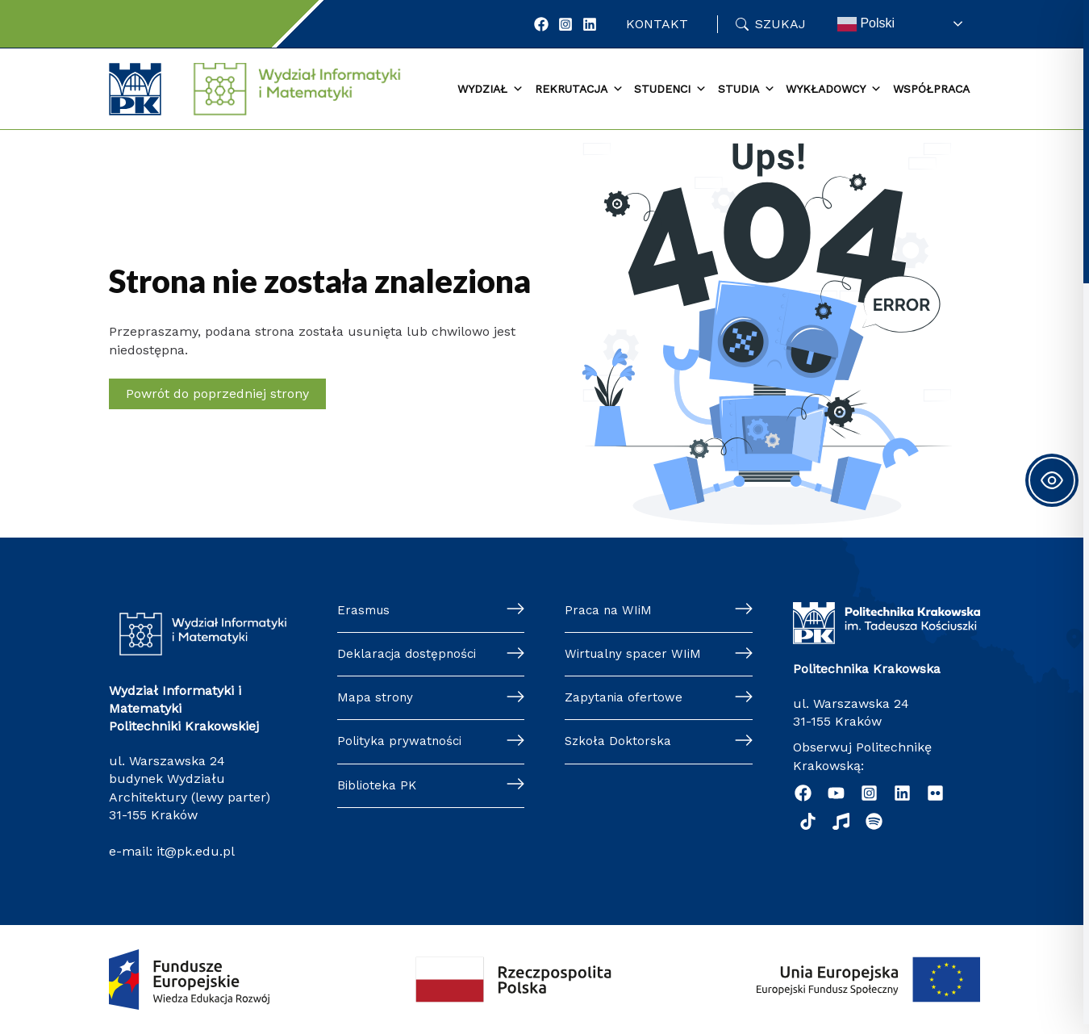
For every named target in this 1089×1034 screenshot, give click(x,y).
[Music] (841, 821)
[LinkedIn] (589, 24)
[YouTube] (836, 793)
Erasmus (365, 610)
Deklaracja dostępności (409, 655)
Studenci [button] (670, 90)
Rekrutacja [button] (579, 90)
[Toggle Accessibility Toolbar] (1052, 480)
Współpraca (931, 88)
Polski (866, 24)
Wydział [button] (490, 90)
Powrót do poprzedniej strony (217, 393)
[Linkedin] (902, 793)
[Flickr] (935, 793)
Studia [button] (746, 90)
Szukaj (780, 23)
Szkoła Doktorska (619, 744)
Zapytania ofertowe (624, 700)
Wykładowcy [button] (834, 90)
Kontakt (657, 23)
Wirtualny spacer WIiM (635, 655)
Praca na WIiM (609, 610)
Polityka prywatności (401, 744)
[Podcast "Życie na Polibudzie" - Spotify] (874, 821)
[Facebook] (541, 24)
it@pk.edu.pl (195, 851)
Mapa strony (375, 700)
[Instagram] (565, 24)
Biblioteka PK (378, 789)
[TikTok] (808, 821)
